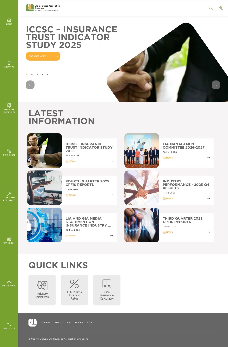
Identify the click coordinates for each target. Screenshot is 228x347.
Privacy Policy (83, 323)
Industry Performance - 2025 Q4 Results (186, 185)
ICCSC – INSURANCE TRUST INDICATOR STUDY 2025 (89, 148)
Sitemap (45, 323)
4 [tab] (42, 74)
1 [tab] (26, 74)
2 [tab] (32, 74)
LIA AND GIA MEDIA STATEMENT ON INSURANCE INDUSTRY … (88, 222)
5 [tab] (47, 74)
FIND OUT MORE (43, 56)
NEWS (71, 161)
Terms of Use (62, 323)
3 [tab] (37, 74)
